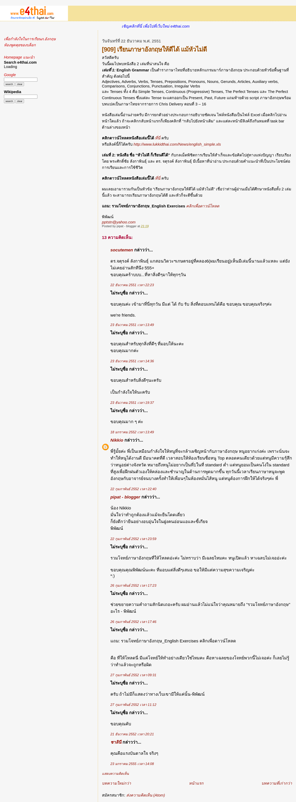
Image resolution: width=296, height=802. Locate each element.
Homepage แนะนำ (19, 57)
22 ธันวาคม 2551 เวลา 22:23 (132, 285)
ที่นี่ (158, 138)
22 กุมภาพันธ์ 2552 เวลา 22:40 (133, 489)
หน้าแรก (196, 783)
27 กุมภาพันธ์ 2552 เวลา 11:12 (133, 705)
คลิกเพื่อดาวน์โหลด (202, 206)
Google (10, 75)
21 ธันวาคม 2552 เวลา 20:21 (132, 734)
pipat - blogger (125, 496)
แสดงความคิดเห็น (115, 774)
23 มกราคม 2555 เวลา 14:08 (132, 764)
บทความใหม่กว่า (116, 783)
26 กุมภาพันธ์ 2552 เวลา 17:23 (133, 585)
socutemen (121, 249)
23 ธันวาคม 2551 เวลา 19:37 (132, 403)
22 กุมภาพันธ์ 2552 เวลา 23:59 (133, 539)
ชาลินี (115, 742)
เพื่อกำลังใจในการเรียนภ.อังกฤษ (30, 39)
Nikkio (116, 440)
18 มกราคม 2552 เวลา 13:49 (132, 432)
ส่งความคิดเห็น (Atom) (145, 795)
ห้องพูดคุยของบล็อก (20, 45)
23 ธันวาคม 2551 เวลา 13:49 (132, 325)
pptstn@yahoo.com (119, 222)
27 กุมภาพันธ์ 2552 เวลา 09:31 (133, 675)
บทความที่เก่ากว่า (276, 783)
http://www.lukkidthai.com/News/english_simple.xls (177, 144)
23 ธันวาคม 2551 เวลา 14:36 (132, 361)
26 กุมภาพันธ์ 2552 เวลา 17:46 (133, 622)
